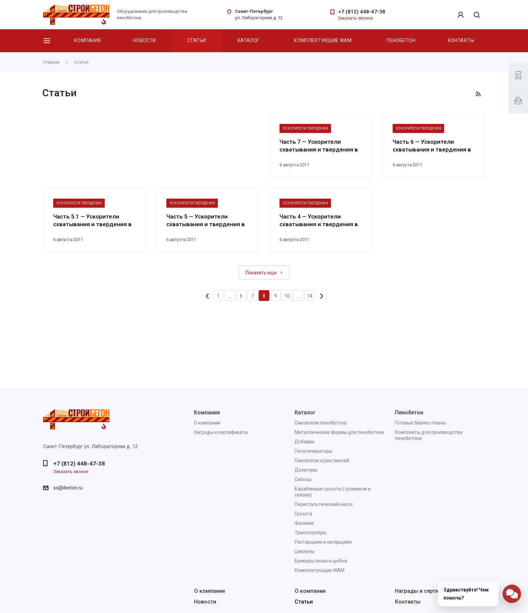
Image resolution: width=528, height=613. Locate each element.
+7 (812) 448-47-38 (361, 12)
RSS (478, 94)
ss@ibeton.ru (67, 488)
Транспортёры (310, 532)
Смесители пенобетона (320, 422)
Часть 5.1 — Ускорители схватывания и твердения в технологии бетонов (92, 220)
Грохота (303, 513)
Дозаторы (306, 470)
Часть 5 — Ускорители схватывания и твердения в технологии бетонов (205, 220)
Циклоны (305, 551)
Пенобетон (401, 40)
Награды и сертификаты (221, 432)
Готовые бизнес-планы (420, 422)
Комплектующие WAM (323, 40)
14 (309, 296)
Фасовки (304, 523)
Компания (87, 40)
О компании (207, 422)
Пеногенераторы (313, 451)
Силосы (303, 479)
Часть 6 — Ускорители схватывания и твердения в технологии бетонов (432, 146)
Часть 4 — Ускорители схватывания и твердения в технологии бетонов (318, 220)
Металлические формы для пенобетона (339, 432)
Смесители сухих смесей (322, 460)
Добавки (304, 441)
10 (287, 296)
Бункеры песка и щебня (321, 561)
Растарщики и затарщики (323, 542)
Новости (144, 40)
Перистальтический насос (324, 504)
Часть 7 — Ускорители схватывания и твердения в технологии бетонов (318, 146)
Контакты (461, 40)
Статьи (196, 40)
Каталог (248, 40)
